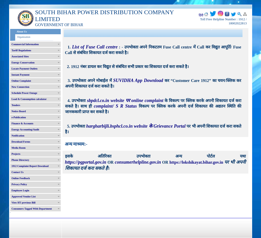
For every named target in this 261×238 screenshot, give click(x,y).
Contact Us (18, 172)
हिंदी (201, 15)
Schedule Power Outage (24, 93)
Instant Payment (21, 74)
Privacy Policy (19, 184)
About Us (22, 31)
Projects (16, 153)
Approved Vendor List (24, 196)
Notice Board (19, 111)
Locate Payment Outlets (25, 68)
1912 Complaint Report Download (30, 166)
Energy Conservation (23, 62)
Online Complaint (21, 80)
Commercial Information (25, 44)
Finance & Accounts (22, 123)
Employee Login (20, 190)
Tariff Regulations (21, 50)
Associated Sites (20, 56)
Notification (18, 135)
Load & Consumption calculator (29, 99)
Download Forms (21, 141)
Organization (23, 37)
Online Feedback (21, 178)
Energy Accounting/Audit (25, 129)
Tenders (16, 105)
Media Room (19, 147)
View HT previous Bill (24, 202)
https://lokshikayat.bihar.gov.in (196, 162)
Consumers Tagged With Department (32, 208)
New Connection (20, 87)
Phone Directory (20, 160)
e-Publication (19, 117)
